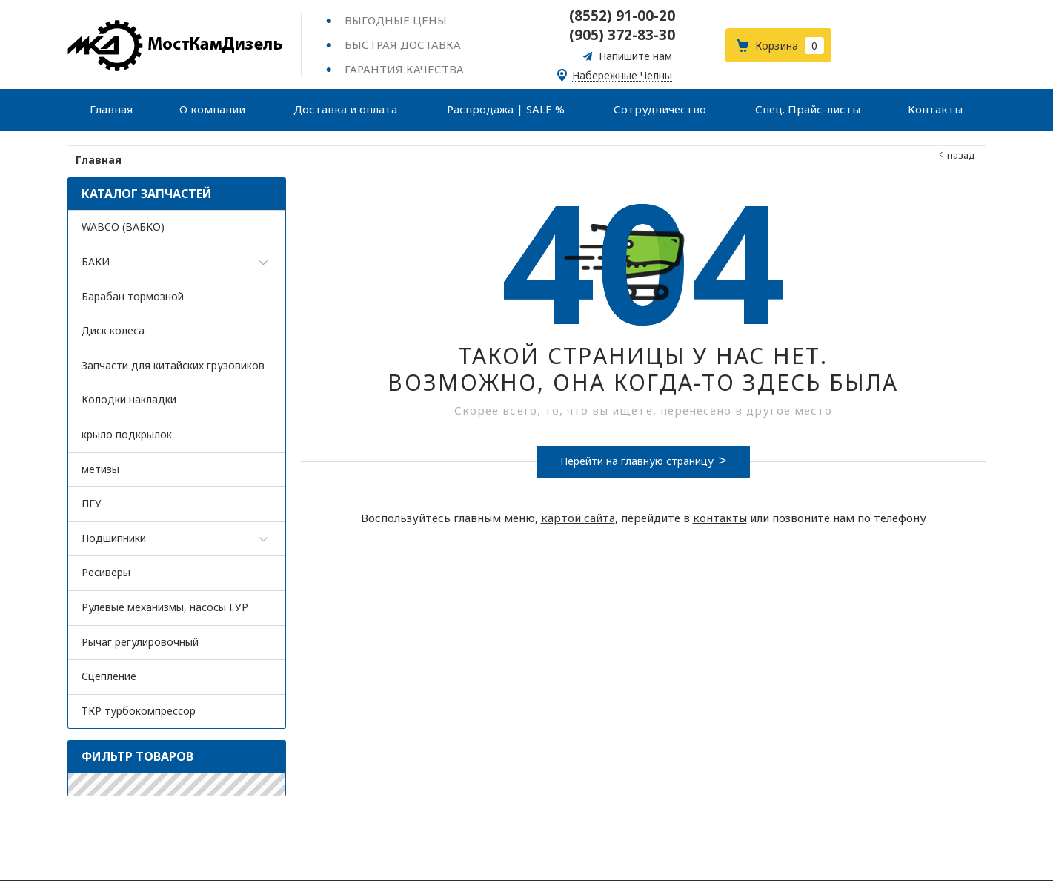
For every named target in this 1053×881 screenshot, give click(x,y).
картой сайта (578, 517)
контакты (720, 517)
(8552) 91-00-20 (622, 15)
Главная (99, 160)
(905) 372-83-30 (622, 34)
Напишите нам (635, 56)
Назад (961, 155)
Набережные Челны (622, 76)
